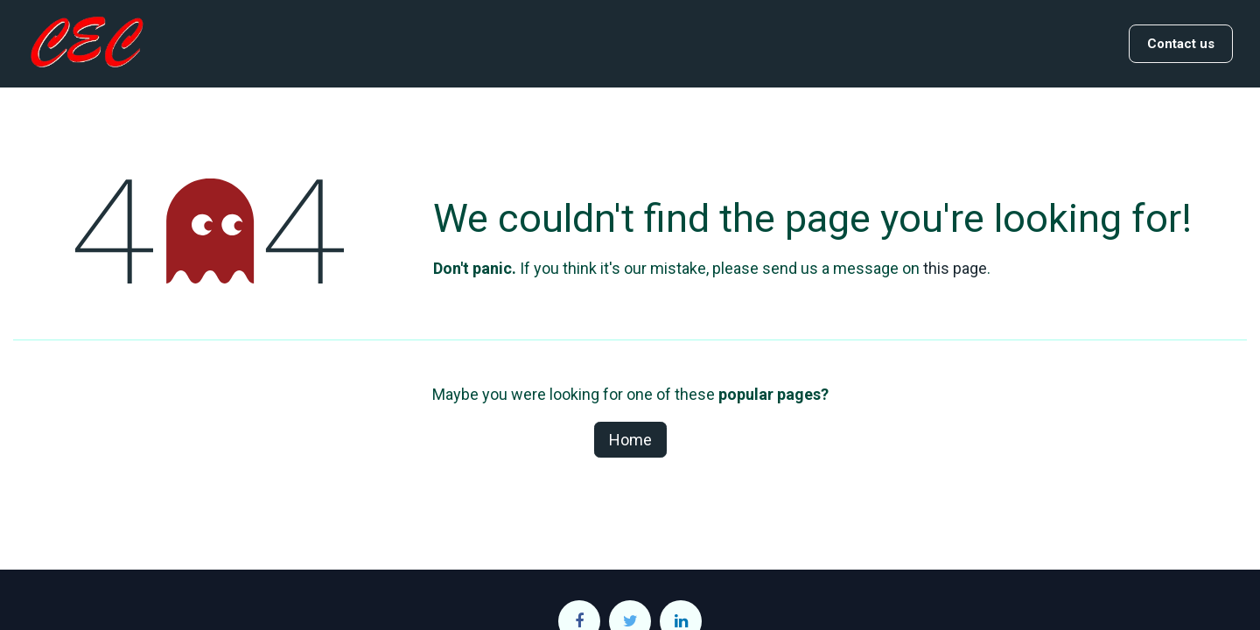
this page (955, 268)
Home (630, 439)
